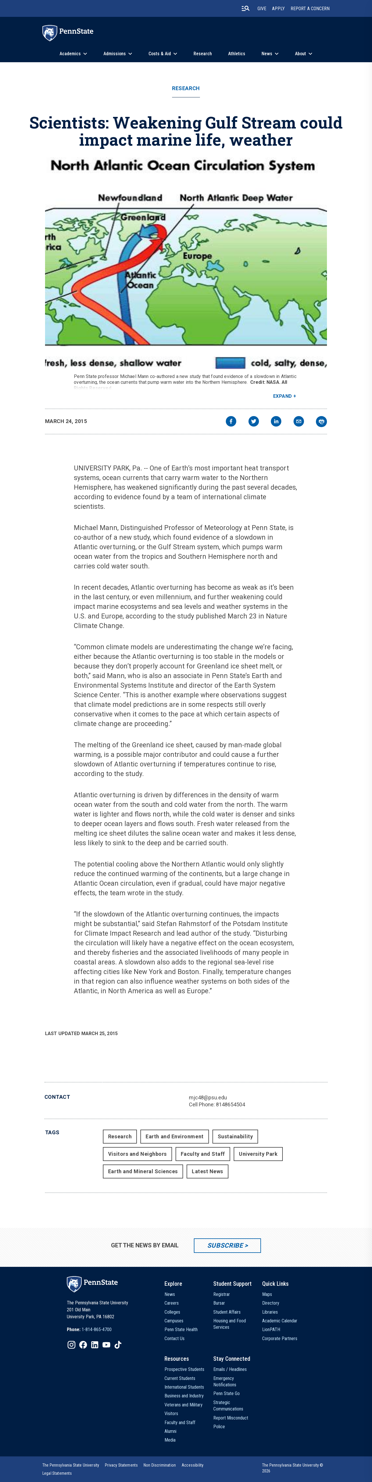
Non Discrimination (160, 1465)
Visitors (171, 1413)
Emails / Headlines (230, 1369)
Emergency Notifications (224, 1382)
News (267, 53)
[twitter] (253, 422)
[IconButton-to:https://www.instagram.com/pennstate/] (71, 1344)
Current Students (179, 1378)
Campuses (173, 1321)
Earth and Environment (174, 1136)
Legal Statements (57, 1473)
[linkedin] (276, 422)
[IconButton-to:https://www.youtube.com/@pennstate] (106, 1344)
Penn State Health (181, 1329)
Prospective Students (184, 1369)
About (300, 53)
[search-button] (245, 8)
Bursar (219, 1303)
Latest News (207, 1171)
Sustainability (235, 1136)
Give (261, 8)
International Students (184, 1387)
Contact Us (174, 1338)
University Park (258, 1154)
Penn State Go (226, 1393)
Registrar (221, 1294)
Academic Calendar (279, 1321)
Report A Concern (310, 8)
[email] (299, 422)
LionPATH (271, 1329)
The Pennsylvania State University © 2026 (292, 1468)
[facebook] (231, 422)
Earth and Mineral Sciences (143, 1171)
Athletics (236, 53)
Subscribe (225, 1245)
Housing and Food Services (229, 1324)
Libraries (270, 1312)
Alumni (170, 1431)
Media (170, 1440)
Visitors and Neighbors (137, 1154)
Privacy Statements (121, 1465)
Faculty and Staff (203, 1154)
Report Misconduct (230, 1418)
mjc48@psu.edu (208, 1097)
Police (219, 1426)
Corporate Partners (279, 1338)
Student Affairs (227, 1312)
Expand (282, 396)
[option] (89, 1329)
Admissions (114, 53)
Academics (70, 53)
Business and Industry (184, 1396)
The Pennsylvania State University (70, 1465)
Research (203, 53)
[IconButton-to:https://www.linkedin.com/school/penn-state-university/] (94, 1344)
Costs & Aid (160, 53)
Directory (270, 1303)
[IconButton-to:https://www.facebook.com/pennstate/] (83, 1344)
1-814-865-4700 (97, 1329)
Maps (267, 1294)
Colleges (172, 1312)
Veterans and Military (183, 1405)
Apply (278, 8)
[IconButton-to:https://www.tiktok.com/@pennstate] (118, 1344)
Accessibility (192, 1465)
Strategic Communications (228, 1406)
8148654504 (230, 1104)
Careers (171, 1303)
